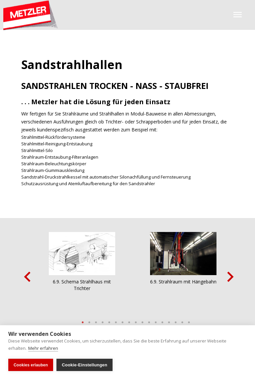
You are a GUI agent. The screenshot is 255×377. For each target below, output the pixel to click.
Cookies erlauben (31, 365)
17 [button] (189, 320)
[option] (81, 275)
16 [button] (182, 320)
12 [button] (155, 320)
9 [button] (135, 320)
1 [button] (82, 320)
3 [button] (96, 320)
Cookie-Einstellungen (84, 364)
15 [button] (175, 320)
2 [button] (89, 320)
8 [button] (129, 320)
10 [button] (142, 320)
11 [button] (149, 320)
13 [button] (162, 320)
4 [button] (102, 320)
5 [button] (109, 320)
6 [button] (116, 320)
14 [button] (169, 320)
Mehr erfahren (43, 348)
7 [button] (122, 320)
